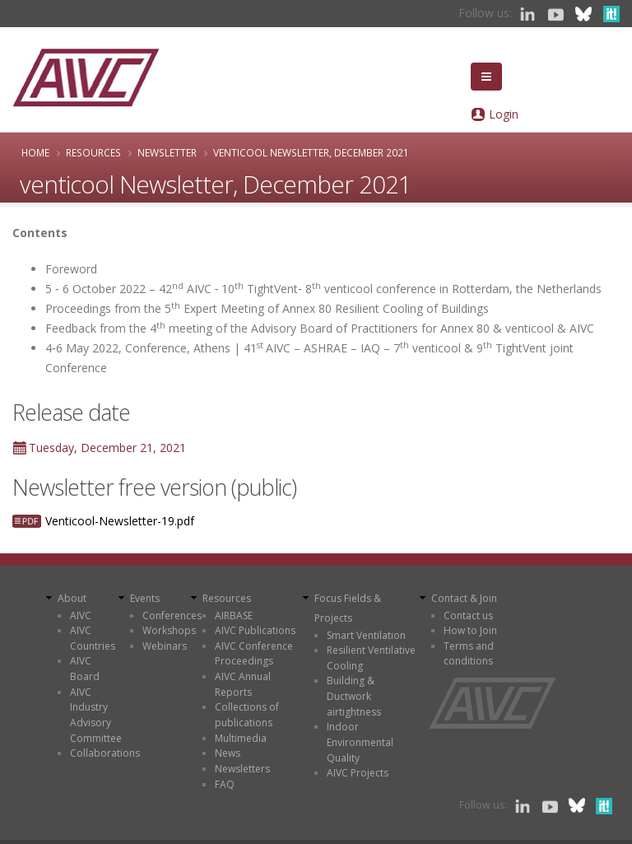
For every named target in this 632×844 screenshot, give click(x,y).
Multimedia (241, 738)
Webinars (164, 646)
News (227, 753)
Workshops (169, 630)
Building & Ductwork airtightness (354, 696)
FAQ (225, 784)
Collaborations (105, 753)
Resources (93, 152)
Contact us (468, 616)
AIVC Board (85, 668)
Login (503, 114)
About (72, 598)
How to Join (470, 630)
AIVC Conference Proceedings (254, 654)
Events (145, 598)
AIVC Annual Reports (243, 684)
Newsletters (242, 769)
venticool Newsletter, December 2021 (311, 152)
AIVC (80, 616)
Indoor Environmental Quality (360, 742)
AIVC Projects (357, 773)
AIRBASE (234, 616)
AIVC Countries (92, 638)
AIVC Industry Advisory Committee (96, 715)
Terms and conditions (469, 654)
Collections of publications (247, 715)
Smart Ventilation (366, 635)
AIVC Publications (255, 630)
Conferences (172, 616)
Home (35, 152)
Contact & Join (464, 598)
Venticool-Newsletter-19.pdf (119, 521)
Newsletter (167, 152)
